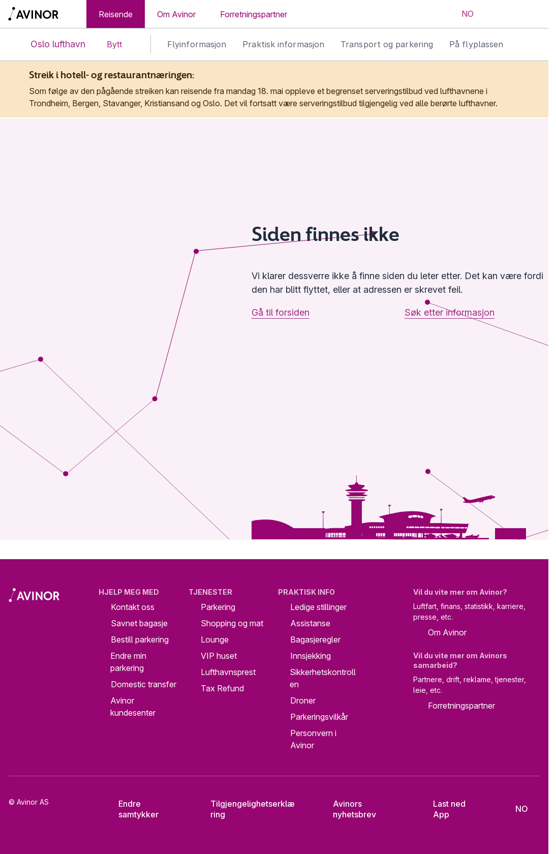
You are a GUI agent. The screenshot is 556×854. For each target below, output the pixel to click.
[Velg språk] (461, 14)
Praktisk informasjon (283, 44)
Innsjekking (310, 656)
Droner (303, 700)
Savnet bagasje (139, 623)
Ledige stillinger (318, 607)
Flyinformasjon (196, 44)
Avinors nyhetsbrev (347, 809)
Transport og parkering (387, 44)
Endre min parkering (128, 662)
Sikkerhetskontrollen (323, 678)
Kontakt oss (133, 607)
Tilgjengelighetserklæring (245, 809)
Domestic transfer (143, 684)
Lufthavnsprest (228, 672)
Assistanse (310, 623)
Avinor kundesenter (133, 706)
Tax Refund (222, 688)
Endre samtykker (132, 809)
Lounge (215, 639)
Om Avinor (176, 14)
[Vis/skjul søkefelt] (498, 14)
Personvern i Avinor (313, 739)
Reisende (116, 14)
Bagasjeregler (315, 639)
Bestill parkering (140, 639)
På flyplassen (476, 44)
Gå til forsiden (281, 312)
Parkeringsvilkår (319, 717)
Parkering (218, 607)
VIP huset (219, 656)
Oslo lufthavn (49, 44)
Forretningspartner (253, 14)
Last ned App (442, 809)
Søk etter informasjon (450, 312)
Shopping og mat (232, 623)
